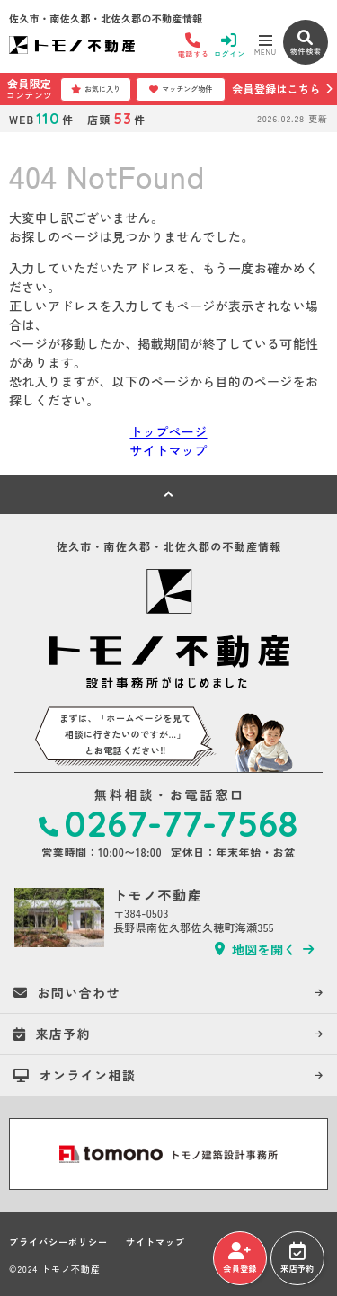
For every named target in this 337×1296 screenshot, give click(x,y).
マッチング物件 (180, 89)
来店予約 (297, 1258)
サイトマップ (168, 450)
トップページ (168, 431)
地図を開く (256, 949)
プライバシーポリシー (58, 1242)
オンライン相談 (74, 1075)
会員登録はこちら (276, 88)
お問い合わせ (66, 992)
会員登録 (239, 1258)
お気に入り (95, 89)
